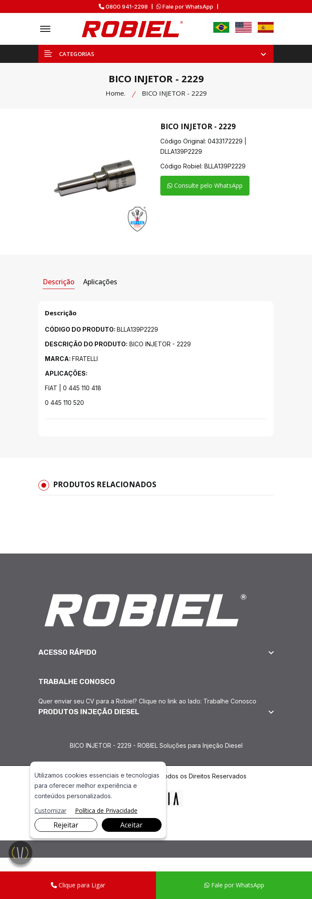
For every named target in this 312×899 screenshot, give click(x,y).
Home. (115, 93)
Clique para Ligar (78, 885)
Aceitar (131, 825)
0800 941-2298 (123, 6)
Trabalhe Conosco (229, 701)
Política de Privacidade (106, 810)
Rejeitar (65, 825)
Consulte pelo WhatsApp (205, 185)
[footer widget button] (156, 652)
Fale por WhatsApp (184, 6)
